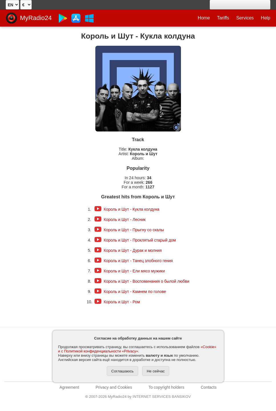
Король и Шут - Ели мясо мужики (134, 271)
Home (204, 17)
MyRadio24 (36, 17)
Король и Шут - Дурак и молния (133, 250)
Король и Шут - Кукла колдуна (131, 209)
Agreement (69, 387)
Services (245, 17)
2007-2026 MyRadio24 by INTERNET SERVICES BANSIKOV (138, 396)
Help (265, 17)
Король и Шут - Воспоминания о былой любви (146, 281)
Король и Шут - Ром (122, 302)
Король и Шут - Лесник (125, 219)
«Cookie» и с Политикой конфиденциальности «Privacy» (137, 349)
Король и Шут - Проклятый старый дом (140, 240)
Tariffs (223, 17)
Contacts (208, 387)
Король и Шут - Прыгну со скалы (134, 230)
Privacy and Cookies (114, 387)
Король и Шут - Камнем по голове (135, 291)
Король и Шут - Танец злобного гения (138, 260)
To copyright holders (166, 387)
